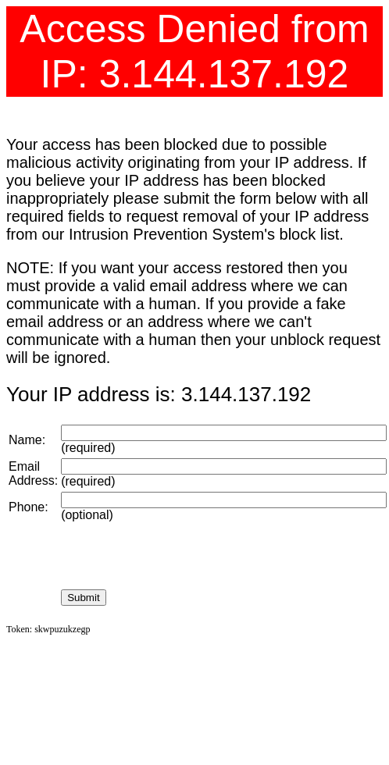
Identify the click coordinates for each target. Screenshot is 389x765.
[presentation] (179, 555)
